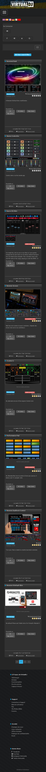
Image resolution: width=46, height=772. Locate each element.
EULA (13, 736)
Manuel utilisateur (17, 704)
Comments (21, 131)
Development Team (35, 616)
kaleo (39, 318)
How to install (31, 131)
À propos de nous (17, 727)
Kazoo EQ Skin (12, 211)
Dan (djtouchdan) (36, 168)
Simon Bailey (37, 394)
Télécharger (15, 678)
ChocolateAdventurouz (34, 93)
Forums (14, 711)
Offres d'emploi (17, 731)
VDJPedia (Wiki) (17, 709)
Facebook (16, 752)
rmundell (38, 469)
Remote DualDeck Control (16, 510)
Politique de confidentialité (20, 733)
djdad (39, 543)
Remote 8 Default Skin (15, 585)
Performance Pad (13, 436)
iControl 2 (10, 361)
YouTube (15, 754)
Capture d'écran (17, 686)
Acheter (14, 680)
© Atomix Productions (23, 770)
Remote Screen (12, 286)
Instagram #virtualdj (19, 756)
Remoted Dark (12, 61)
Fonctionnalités (17, 682)
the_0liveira (37, 245)
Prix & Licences (16, 684)
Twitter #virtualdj (18, 758)
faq (13, 707)
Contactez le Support (18, 702)
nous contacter (16, 729)
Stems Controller (13, 136)
